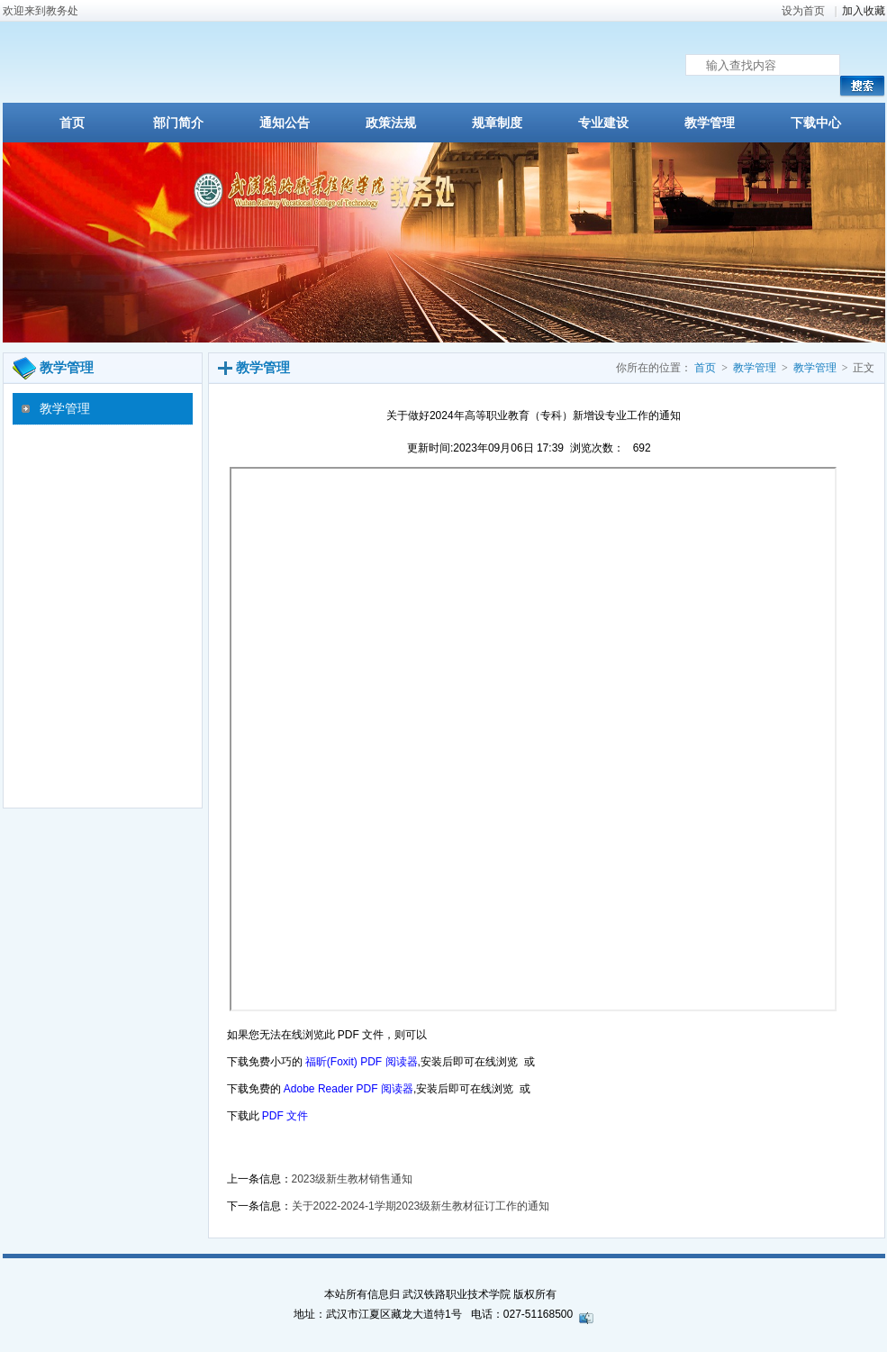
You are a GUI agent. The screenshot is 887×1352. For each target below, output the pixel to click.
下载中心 (816, 123)
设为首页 (803, 11)
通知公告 (284, 123)
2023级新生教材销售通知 (352, 1179)
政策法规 (391, 123)
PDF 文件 (285, 1116)
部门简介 (178, 123)
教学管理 (709, 123)
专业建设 (603, 123)
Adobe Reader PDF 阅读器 (348, 1089)
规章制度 (497, 123)
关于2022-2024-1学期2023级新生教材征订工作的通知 (421, 1206)
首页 (72, 123)
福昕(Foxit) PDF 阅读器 (361, 1061)
